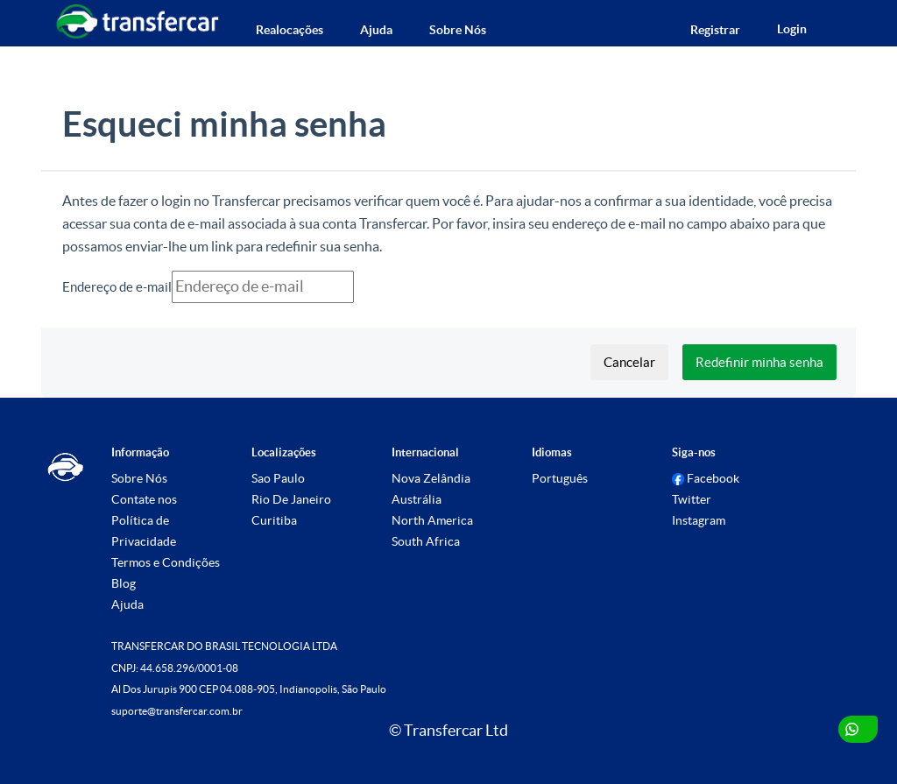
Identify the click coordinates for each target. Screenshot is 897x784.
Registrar (715, 30)
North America (432, 520)
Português (560, 478)
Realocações (289, 30)
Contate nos (144, 499)
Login (792, 29)
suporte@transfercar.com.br (177, 711)
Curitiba (274, 520)
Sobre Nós (457, 30)
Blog (123, 583)
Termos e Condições (165, 562)
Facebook (705, 478)
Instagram (698, 520)
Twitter (691, 499)
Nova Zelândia (431, 478)
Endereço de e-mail (117, 286)
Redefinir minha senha (759, 362)
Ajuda (376, 30)
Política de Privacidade (143, 530)
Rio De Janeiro (291, 499)
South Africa (426, 541)
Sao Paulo (278, 478)
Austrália (416, 499)
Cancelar (629, 362)
